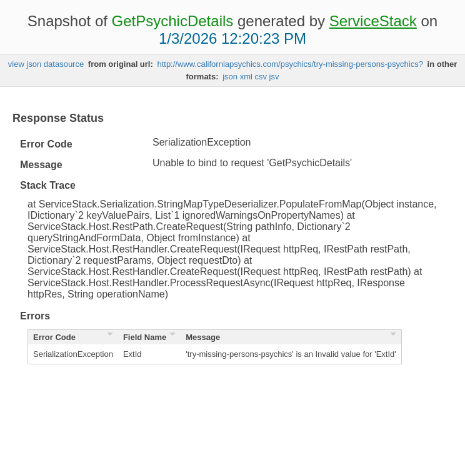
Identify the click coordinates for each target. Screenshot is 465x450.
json (230, 76)
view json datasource (46, 64)
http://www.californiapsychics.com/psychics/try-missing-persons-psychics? (290, 64)
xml (246, 76)
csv (260, 76)
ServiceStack (373, 20)
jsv (274, 76)
